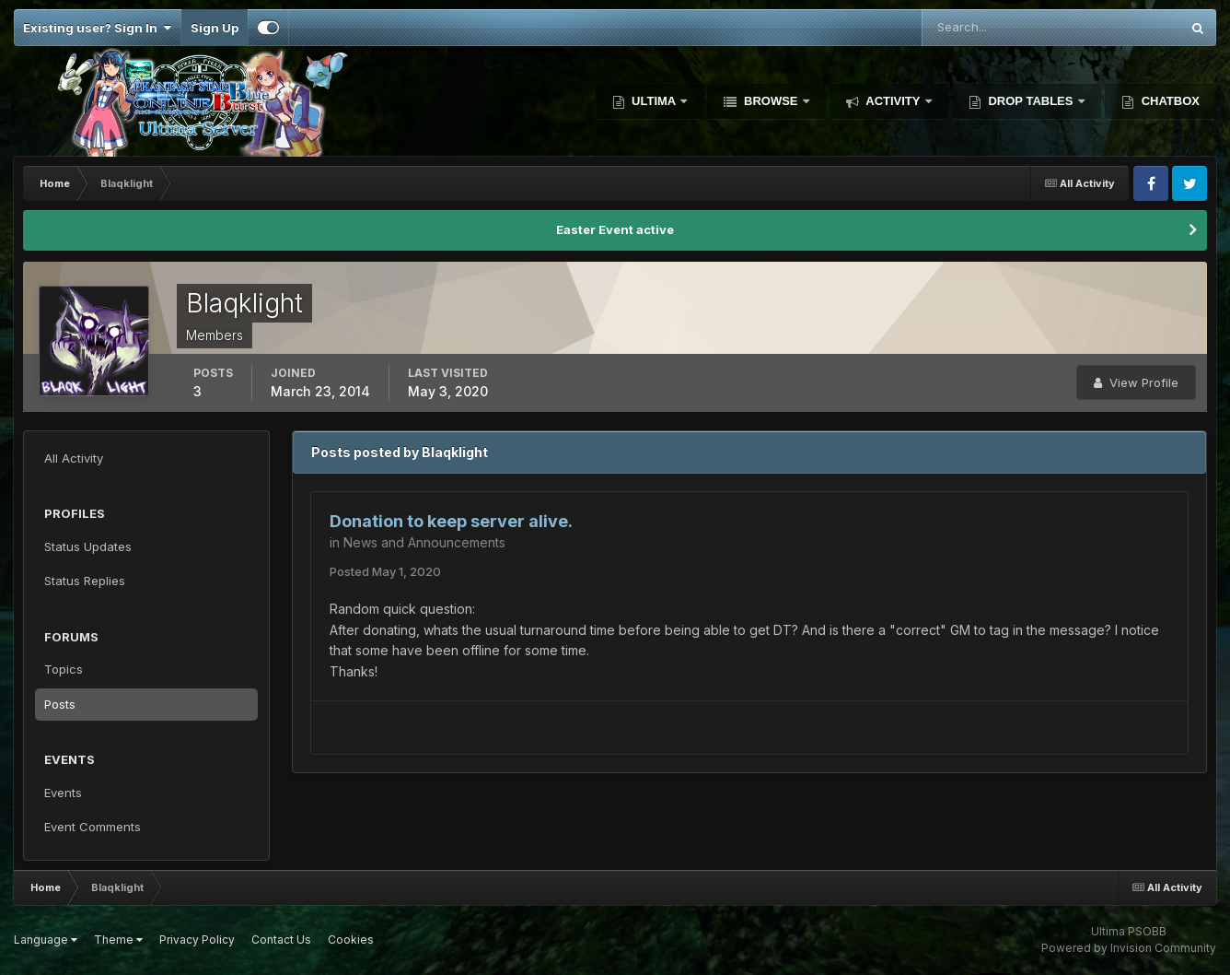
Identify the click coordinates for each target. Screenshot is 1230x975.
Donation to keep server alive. (451, 521)
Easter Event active (615, 229)
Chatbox (1169, 101)
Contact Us (281, 939)
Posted (385, 571)
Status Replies (84, 580)
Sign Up (214, 27)
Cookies (351, 939)
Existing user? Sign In (97, 27)
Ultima (654, 101)
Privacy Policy (197, 939)
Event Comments (92, 826)
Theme (118, 939)
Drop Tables (1030, 101)
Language (45, 939)
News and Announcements (424, 542)
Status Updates (88, 546)
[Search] (991, 27)
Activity (893, 101)
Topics (63, 669)
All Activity (73, 458)
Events (63, 792)
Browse (770, 101)
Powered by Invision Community (1128, 948)
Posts (59, 704)
